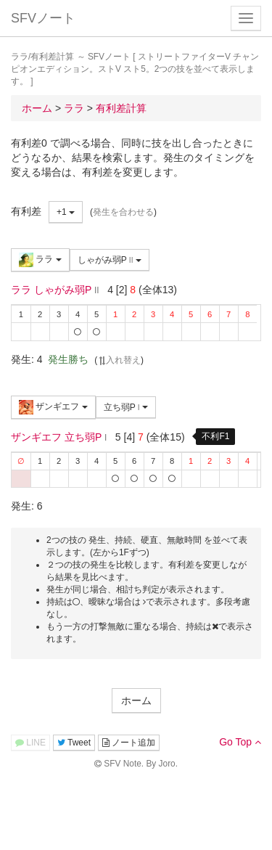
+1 (66, 212)
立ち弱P (126, 407)
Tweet (74, 742)
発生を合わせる (123, 212)
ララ (40, 260)
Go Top (240, 742)
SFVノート (43, 18)
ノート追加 (128, 742)
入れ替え (119, 360)
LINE (30, 742)
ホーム (136, 700)
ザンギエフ (53, 407)
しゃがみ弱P (109, 260)
